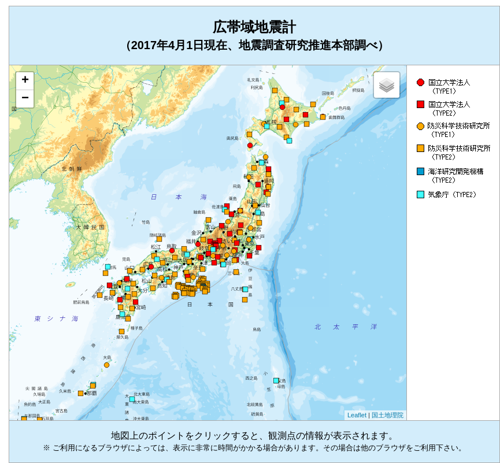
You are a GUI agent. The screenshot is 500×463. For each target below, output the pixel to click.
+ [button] (25, 81)
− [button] (25, 99)
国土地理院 (387, 415)
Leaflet (356, 415)
